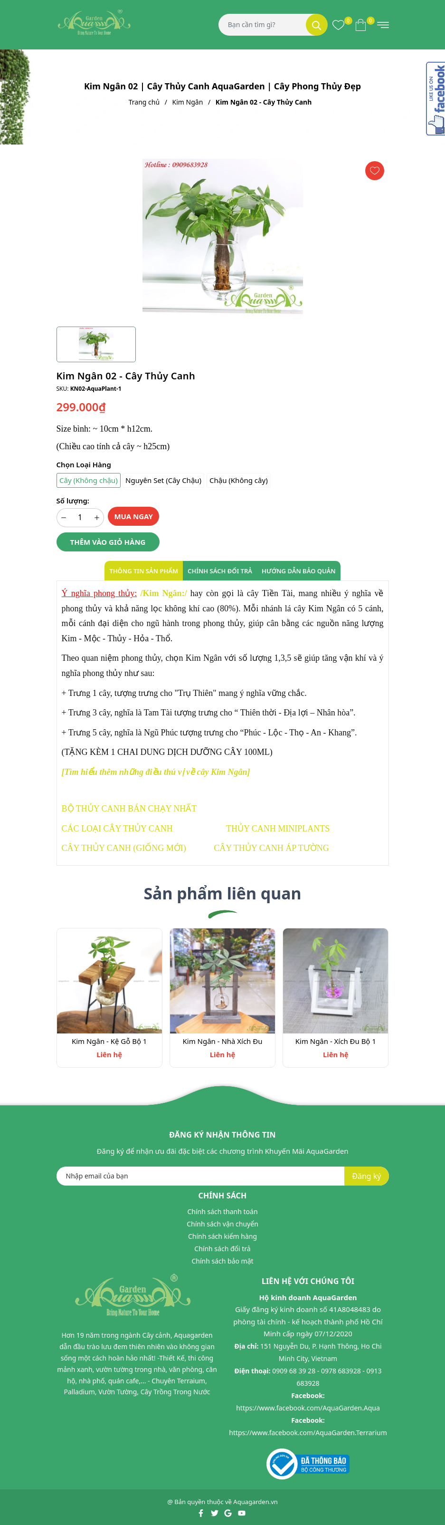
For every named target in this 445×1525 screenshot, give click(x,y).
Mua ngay (133, 516)
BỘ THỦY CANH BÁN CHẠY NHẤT (129, 808)
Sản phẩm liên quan (222, 893)
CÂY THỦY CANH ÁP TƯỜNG (271, 848)
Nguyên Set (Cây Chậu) (163, 480)
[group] (223, 239)
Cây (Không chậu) (88, 480)
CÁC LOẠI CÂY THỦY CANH (117, 828)
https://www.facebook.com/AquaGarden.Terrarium (308, 1432)
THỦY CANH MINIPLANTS (278, 828)
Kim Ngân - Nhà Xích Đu (222, 1041)
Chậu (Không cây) (238, 480)
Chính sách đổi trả (222, 1249)
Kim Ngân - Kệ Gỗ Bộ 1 (109, 1041)
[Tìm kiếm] (317, 25)
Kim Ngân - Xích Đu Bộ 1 (335, 1041)
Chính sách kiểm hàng (222, 1236)
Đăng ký (366, 1176)
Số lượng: (73, 500)
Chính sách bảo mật (222, 1261)
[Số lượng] (80, 517)
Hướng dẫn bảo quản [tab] (299, 571)
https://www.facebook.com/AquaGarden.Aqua (308, 1407)
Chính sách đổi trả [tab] (220, 571)
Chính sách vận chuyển (222, 1224)
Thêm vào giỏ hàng (108, 542)
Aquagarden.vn (255, 1502)
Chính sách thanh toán (222, 1211)
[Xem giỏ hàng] (361, 25)
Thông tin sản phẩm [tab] (143, 571)
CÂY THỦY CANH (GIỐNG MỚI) (124, 848)
